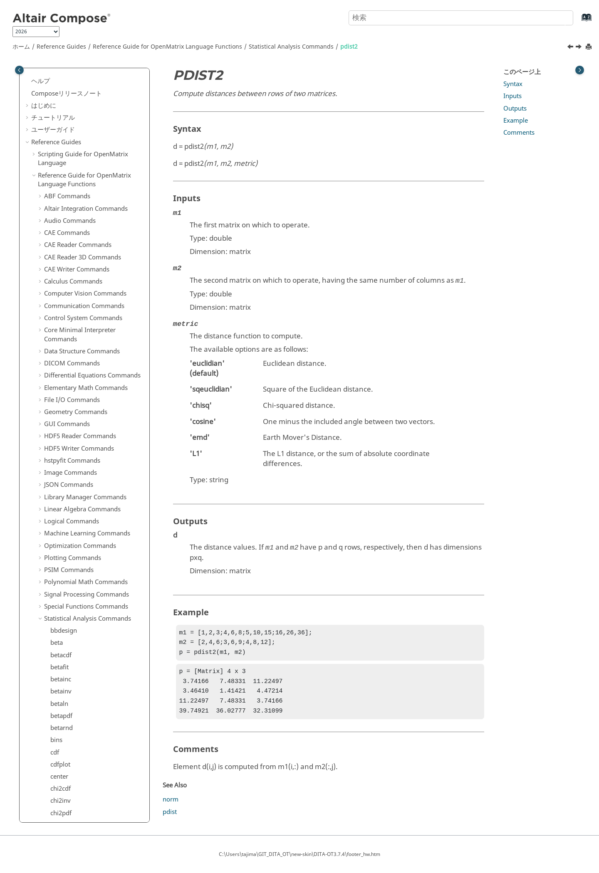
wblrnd (60, 632)
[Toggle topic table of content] (579, 70)
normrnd (63, 146)
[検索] (558, 17)
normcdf (62, 97)
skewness (64, 389)
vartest (60, 559)
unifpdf (60, 523)
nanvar (60, 73)
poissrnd (62, 243)
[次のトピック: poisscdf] (579, 48)
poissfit (60, 207)
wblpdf (60, 620)
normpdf (63, 134)
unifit (57, 510)
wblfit (58, 596)
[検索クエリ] (461, 17)
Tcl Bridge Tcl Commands (80, 705)
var (54, 547)
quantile (62, 292)
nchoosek (64, 85)
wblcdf (59, 583)
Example (515, 120)
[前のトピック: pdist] (571, 48)
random (61, 340)
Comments (519, 132)
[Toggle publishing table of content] (19, 70)
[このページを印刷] (589, 47)
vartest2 (61, 571)
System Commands (71, 668)
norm (170, 806)
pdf (55, 158)
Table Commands (69, 681)
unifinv (60, 498)
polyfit (59, 255)
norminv (62, 121)
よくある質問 (50, 811)
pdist (57, 170)
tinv (55, 425)
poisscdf (62, 195)
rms (56, 377)
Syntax (512, 84)
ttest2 (58, 474)
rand (57, 304)
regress (61, 365)
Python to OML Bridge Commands (93, 754)
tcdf (55, 413)
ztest (57, 644)
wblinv (59, 608)
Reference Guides (61, 46)
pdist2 (349, 46)
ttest (56, 462)
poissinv (62, 219)
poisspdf (62, 231)
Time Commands (68, 717)
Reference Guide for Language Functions (167, 46)
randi (57, 316)
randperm (64, 353)
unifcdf (60, 486)
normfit (61, 109)
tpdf (56, 438)
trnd (56, 450)
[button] (47, 74)
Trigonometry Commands (81, 729)
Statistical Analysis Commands (291, 46)
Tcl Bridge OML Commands (83, 693)
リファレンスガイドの (90, 771)
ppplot (59, 267)
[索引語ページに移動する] (578, 21)
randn (58, 328)
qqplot (59, 279)
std (54, 401)
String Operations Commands (86, 656)
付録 (37, 799)
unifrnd (61, 535)
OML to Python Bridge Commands (93, 741)
